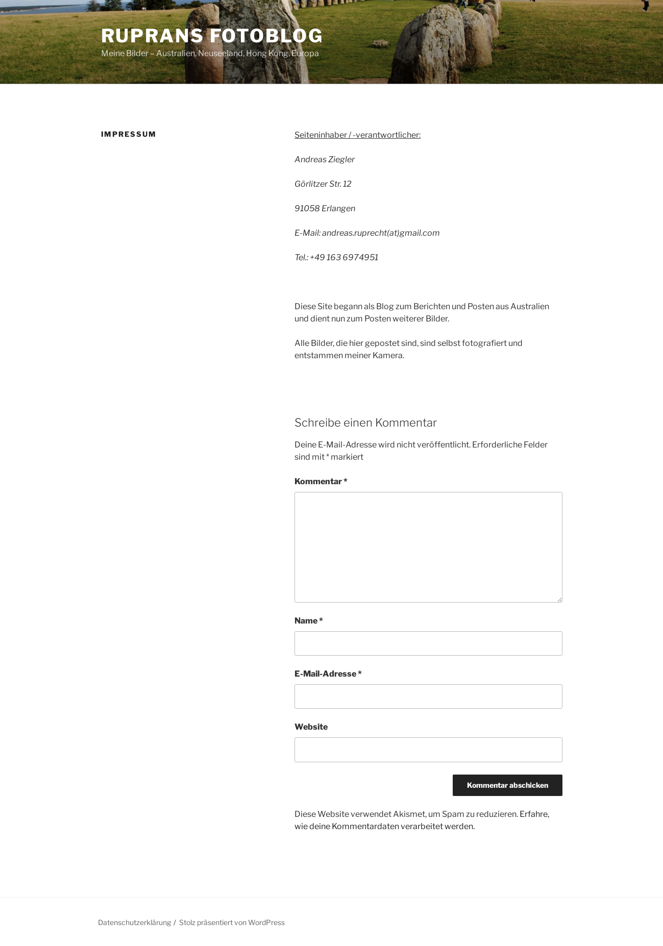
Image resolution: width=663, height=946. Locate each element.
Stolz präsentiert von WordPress (232, 922)
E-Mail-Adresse (328, 674)
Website (311, 727)
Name (308, 621)
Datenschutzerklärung (134, 922)
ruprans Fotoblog (212, 35)
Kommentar (321, 481)
